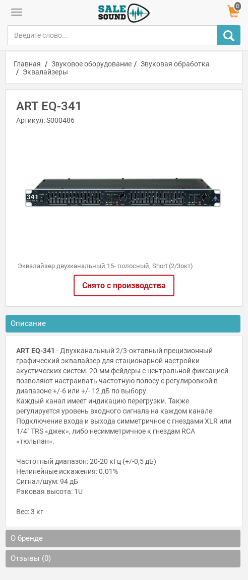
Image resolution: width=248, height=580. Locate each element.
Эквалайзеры (45, 72)
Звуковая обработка (175, 64)
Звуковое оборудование (91, 64)
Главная (27, 64)
